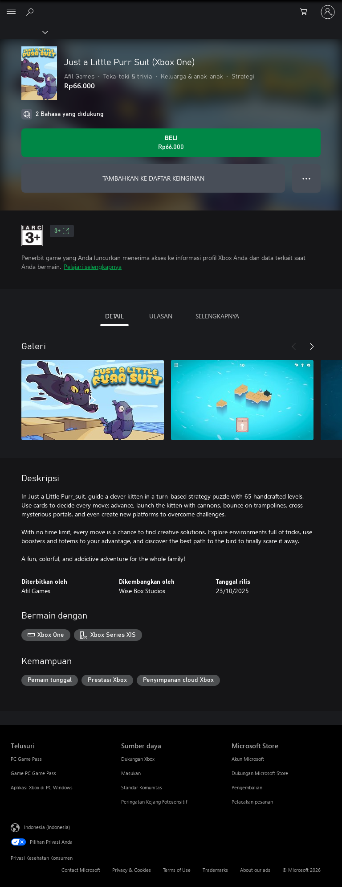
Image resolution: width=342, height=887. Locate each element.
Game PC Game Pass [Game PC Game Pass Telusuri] (33, 773)
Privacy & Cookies (131, 870)
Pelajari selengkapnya (93, 266)
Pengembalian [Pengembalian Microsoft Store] (247, 787)
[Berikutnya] (312, 346)
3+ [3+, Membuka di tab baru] (61, 231)
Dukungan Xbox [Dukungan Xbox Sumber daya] (138, 759)
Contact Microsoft (80, 870)
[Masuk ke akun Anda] (327, 12)
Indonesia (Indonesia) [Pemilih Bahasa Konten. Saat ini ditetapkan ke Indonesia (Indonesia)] (47, 827)
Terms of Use (177, 870)
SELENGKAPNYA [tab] (217, 316)
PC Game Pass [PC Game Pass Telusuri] (26, 759)
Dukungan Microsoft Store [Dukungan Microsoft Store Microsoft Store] (260, 773)
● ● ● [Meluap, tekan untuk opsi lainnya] (306, 178)
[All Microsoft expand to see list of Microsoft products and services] (11, 12)
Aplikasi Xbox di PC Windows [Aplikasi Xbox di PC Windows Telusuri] (42, 787)
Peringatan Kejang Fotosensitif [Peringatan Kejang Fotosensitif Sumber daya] (154, 801)
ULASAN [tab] (160, 316)
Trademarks (215, 870)
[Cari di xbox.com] (31, 11)
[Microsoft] (170, 6)
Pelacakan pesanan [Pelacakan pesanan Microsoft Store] (252, 801)
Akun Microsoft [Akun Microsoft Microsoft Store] (248, 759)
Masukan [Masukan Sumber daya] (131, 773)
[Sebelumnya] (294, 346)
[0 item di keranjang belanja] (306, 12)
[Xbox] (23, 31)
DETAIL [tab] (114, 316)
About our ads (255, 870)
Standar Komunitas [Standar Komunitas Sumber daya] (141, 787)
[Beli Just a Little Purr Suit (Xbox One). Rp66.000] (171, 142)
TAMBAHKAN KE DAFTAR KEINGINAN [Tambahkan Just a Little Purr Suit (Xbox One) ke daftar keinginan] (153, 178)
